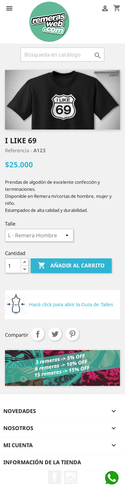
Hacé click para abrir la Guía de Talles (71, 304)
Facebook (54, 477)
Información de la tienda (42, 462)
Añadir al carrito (71, 265)
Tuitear (55, 334)
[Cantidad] (13, 265)
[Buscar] (62, 55)
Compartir (37, 334)
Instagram (70, 477)
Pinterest (72, 334)
